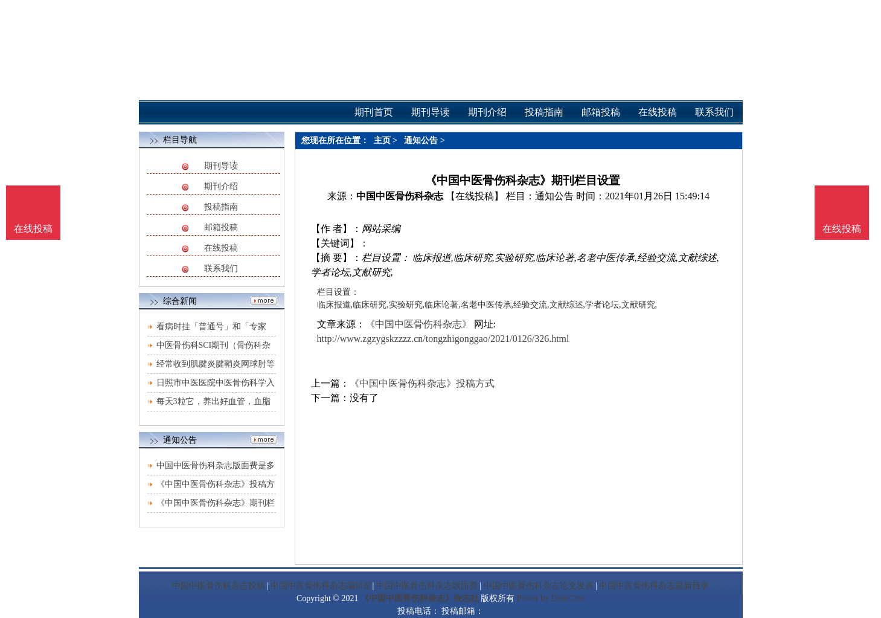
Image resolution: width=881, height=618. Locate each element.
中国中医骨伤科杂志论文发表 (539, 585)
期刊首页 (373, 112)
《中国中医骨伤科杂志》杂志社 (419, 598)
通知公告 (421, 140)
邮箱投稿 (221, 227)
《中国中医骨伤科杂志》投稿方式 (422, 383)
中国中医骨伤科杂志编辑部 (321, 585)
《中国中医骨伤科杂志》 (418, 324)
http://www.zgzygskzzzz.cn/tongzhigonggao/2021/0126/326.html (443, 338)
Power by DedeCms (551, 598)
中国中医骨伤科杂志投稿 (218, 585)
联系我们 (221, 268)
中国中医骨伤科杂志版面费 (427, 585)
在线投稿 (221, 248)
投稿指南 (221, 206)
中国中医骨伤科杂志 (399, 196)
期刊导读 (221, 165)
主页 (382, 140)
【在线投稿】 (475, 196)
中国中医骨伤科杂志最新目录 (654, 585)
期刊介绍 (221, 186)
